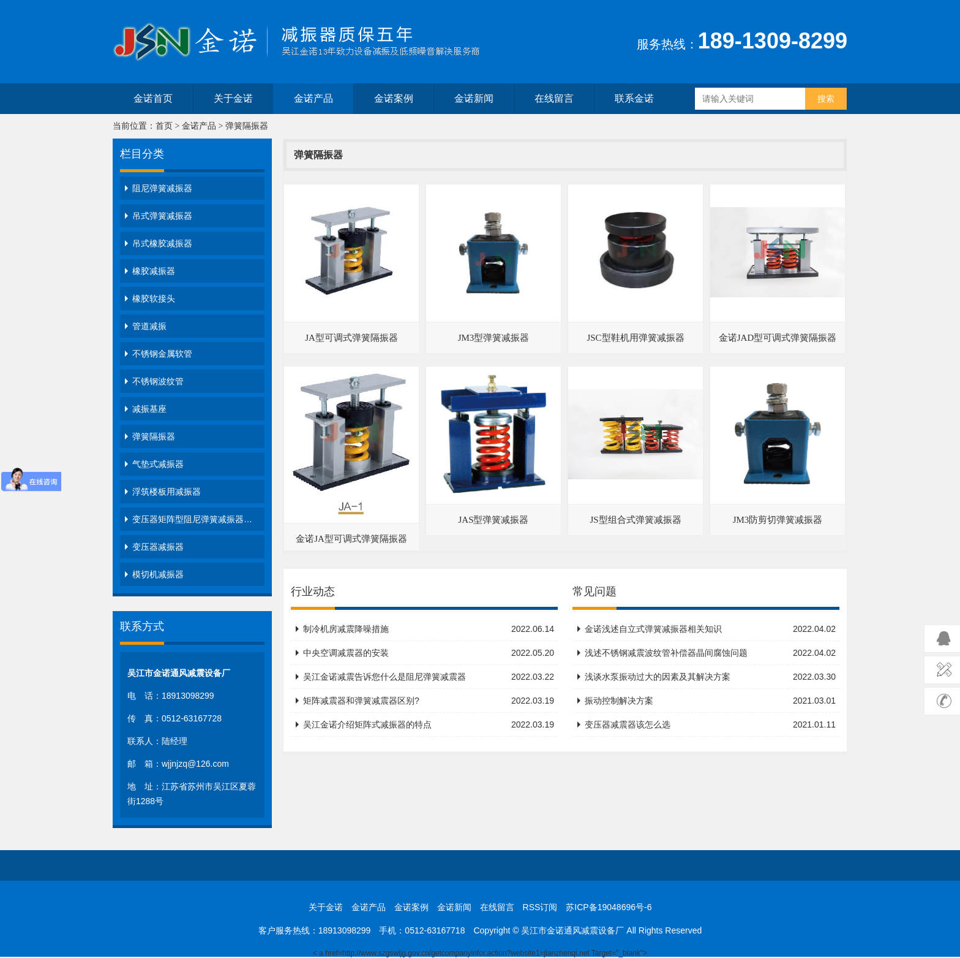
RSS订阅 (540, 907)
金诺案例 (393, 98)
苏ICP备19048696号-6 (608, 907)
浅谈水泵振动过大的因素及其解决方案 (710, 676)
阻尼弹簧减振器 (162, 188)
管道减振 (149, 326)
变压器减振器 (158, 547)
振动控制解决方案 (710, 700)
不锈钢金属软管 (162, 354)
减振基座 (149, 409)
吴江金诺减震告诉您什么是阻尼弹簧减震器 (428, 676)
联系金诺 (634, 98)
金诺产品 (313, 98)
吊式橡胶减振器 (162, 243)
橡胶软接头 (153, 298)
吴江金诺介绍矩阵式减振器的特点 (428, 724)
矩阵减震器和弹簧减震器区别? (428, 700)
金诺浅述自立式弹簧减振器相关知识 (710, 629)
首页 (164, 126)
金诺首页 (153, 98)
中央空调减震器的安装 (428, 652)
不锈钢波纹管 (158, 381)
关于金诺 (233, 98)
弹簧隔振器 (246, 126)
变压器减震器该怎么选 (710, 724)
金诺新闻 (473, 98)
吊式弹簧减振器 (162, 216)
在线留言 (554, 98)
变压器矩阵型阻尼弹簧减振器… (192, 519)
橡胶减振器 (153, 271)
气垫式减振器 (158, 464)
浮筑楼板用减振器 (166, 491)
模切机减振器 (158, 574)
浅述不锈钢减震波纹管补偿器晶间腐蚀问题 (710, 652)
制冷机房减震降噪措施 (428, 629)
